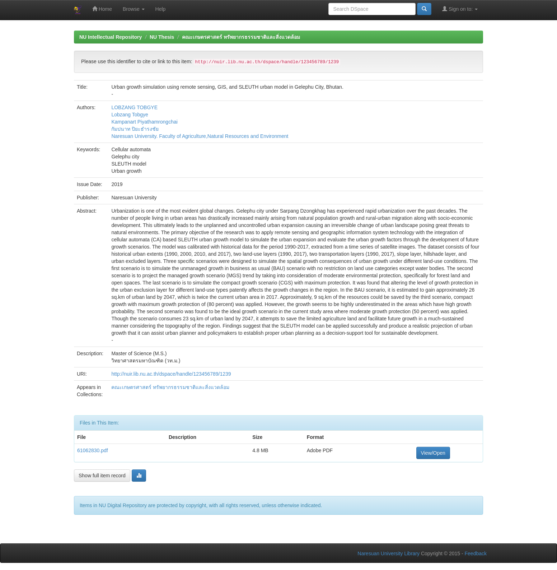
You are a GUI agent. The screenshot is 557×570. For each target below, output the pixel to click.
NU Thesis (162, 37)
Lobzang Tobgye (129, 114)
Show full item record (102, 475)
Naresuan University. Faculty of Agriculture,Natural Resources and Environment (199, 136)
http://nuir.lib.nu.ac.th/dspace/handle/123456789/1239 (171, 374)
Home (102, 9)
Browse (134, 9)
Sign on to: (460, 9)
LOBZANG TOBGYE (134, 107)
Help (160, 9)
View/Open (433, 453)
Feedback (476, 553)
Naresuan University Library (388, 553)
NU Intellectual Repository (110, 37)
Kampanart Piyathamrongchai (144, 122)
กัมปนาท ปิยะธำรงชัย (135, 129)
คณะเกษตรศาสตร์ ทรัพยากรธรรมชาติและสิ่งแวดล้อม (241, 37)
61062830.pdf (92, 450)
